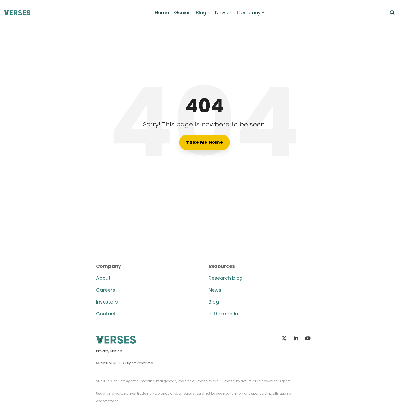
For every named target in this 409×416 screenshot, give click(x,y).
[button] (284, 338)
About (103, 278)
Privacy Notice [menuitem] (109, 351)
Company (250, 12)
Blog (203, 12)
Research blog (226, 278)
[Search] (392, 13)
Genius (182, 12)
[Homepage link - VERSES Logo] (116, 340)
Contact (106, 313)
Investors (107, 302)
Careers (105, 290)
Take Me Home (204, 142)
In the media (223, 313)
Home (162, 12)
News (223, 12)
